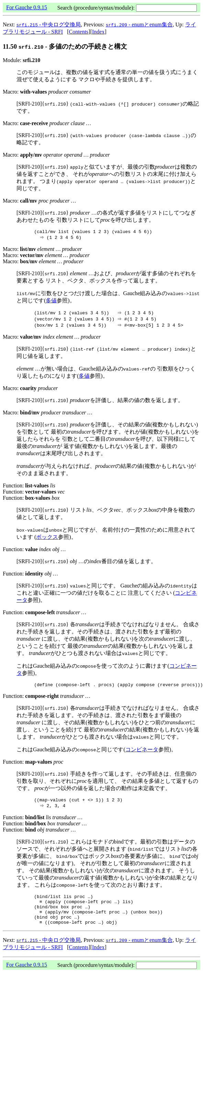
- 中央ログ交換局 (48, 24)
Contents (78, 32)
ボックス (47, 538)
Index (98, 32)
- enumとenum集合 (139, 24)
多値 (51, 301)
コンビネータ (141, 751)
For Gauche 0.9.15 (26, 7)
